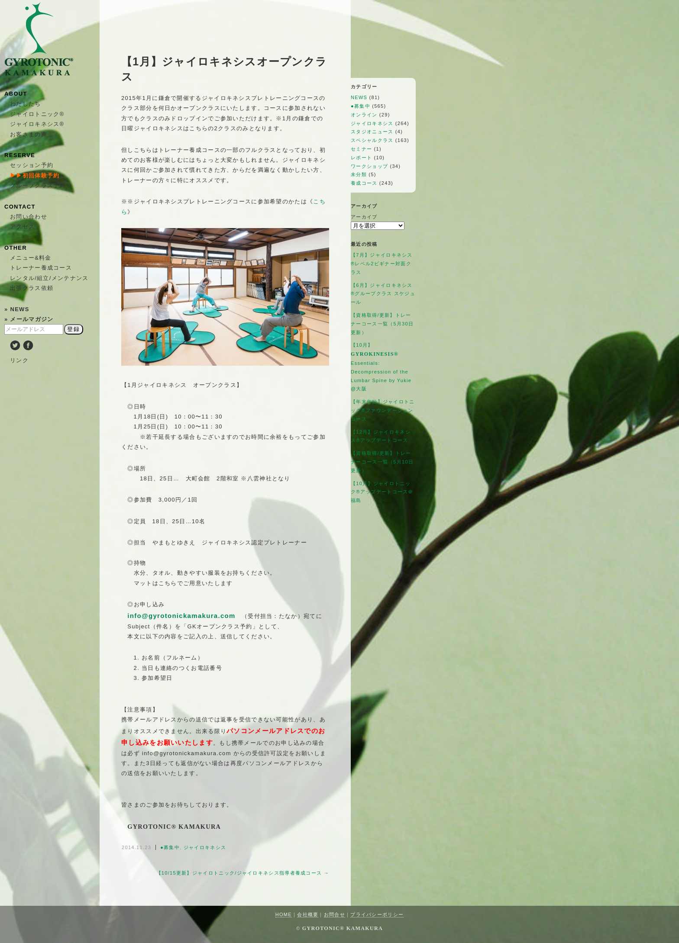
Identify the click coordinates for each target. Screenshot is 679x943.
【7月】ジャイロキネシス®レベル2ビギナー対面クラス (382, 263)
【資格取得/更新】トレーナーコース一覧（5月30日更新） (382, 323)
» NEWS (16, 309)
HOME (283, 914)
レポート (361, 157)
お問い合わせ (28, 216)
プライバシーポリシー (377, 914)
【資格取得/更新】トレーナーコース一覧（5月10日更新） (382, 462)
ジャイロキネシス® (37, 124)
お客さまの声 (28, 134)
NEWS (359, 97)
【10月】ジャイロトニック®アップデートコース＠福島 (382, 492)
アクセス (22, 226)
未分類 (359, 174)
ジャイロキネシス (205, 847)
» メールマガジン (29, 319)
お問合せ (334, 914)
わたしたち (25, 103)
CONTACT (20, 206)
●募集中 (170, 847)
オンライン (364, 114)
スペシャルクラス (372, 140)
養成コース (364, 183)
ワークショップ (369, 166)
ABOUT (15, 93)
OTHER (15, 248)
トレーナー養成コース (41, 267)
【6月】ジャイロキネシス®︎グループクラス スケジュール (383, 294)
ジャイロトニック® (37, 114)
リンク (19, 360)
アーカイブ (364, 216)
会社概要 (307, 914)
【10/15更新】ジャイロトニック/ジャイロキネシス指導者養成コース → (242, 872)
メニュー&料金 (31, 257)
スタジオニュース (372, 131)
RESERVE (19, 155)
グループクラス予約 (38, 185)
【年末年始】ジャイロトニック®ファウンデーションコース (383, 410)
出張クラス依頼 (31, 288)
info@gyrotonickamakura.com (181, 615)
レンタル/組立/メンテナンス (49, 278)
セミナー (361, 148)
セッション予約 (31, 165)
